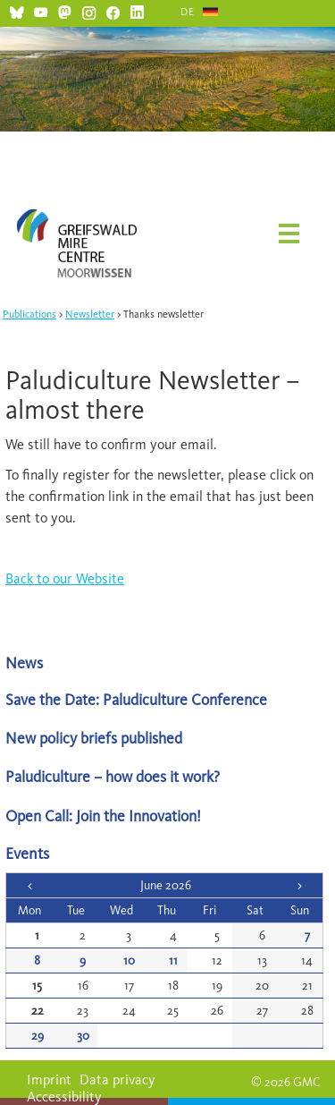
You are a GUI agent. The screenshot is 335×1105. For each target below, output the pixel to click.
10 (129, 960)
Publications (29, 314)
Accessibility (64, 1096)
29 (37, 1035)
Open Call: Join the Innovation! (103, 815)
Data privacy (117, 1079)
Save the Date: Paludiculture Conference (136, 699)
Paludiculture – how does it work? (112, 776)
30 (83, 1035)
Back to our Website (64, 578)
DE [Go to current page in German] (187, 11)
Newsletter (89, 314)
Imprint (49, 1079)
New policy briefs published (93, 737)
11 (173, 960)
